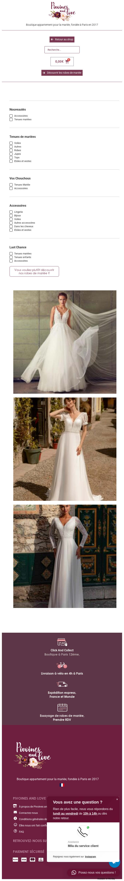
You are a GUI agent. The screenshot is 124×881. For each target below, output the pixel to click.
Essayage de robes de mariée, (62, 716)
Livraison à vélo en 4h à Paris (62, 673)
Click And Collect (62, 650)
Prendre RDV (62, 720)
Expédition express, (62, 693)
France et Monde (62, 697)
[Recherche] (62, 49)
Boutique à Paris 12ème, (62, 654)
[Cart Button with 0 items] (114, 862)
